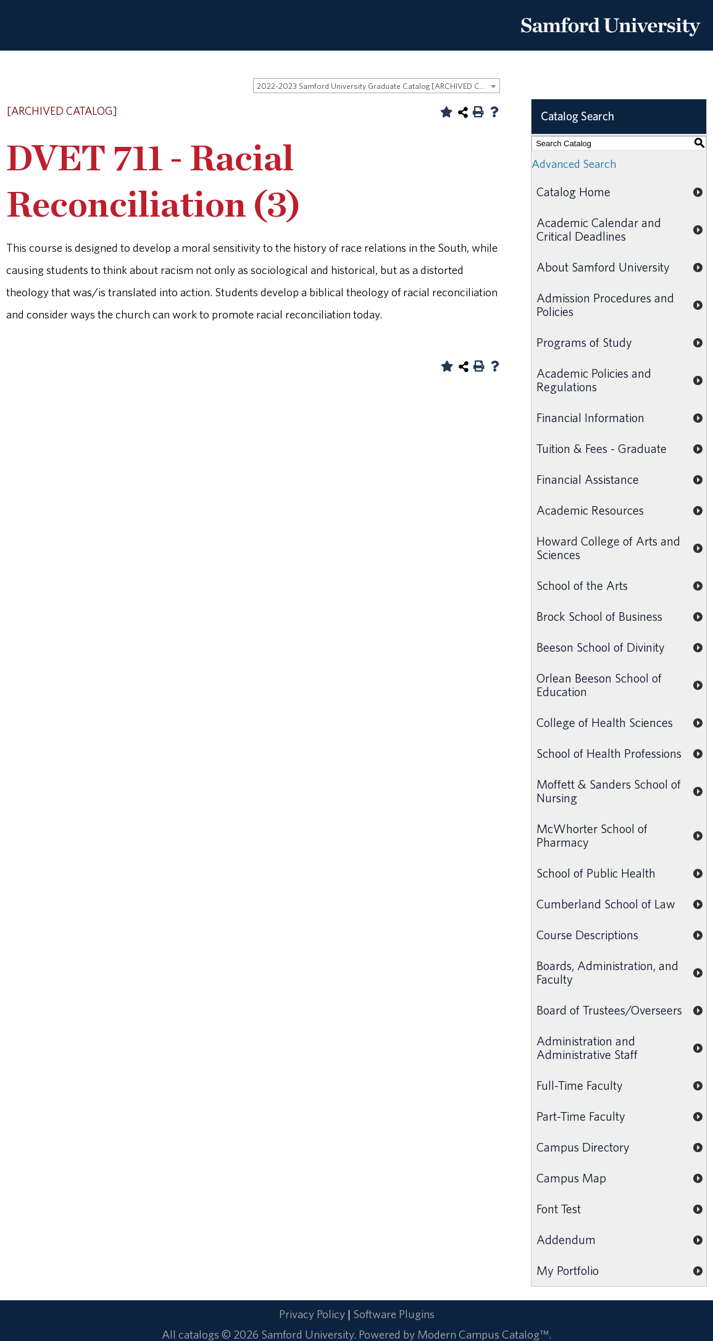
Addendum (566, 1239)
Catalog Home (573, 192)
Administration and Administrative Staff (587, 1047)
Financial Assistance (587, 479)
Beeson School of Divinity (600, 647)
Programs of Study (584, 342)
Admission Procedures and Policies (605, 304)
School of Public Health (596, 873)
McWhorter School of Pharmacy (592, 835)
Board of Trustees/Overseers (609, 1010)
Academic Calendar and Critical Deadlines (598, 229)
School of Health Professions (609, 753)
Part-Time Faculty (580, 1116)
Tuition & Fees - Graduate (601, 448)
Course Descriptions (587, 935)
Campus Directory (583, 1147)
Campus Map (571, 1178)
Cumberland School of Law (605, 904)
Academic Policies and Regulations (593, 380)
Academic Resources (590, 510)
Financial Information (590, 417)
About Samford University (603, 267)
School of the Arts (582, 585)
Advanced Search (574, 163)
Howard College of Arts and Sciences (608, 548)
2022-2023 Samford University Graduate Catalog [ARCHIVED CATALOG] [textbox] (378, 86)
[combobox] (376, 85)
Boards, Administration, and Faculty (607, 972)
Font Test (558, 1209)
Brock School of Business (599, 616)
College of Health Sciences (604, 722)
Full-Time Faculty (579, 1085)
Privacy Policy (312, 1314)
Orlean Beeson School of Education (599, 685)
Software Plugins (394, 1314)
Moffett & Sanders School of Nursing (608, 791)
